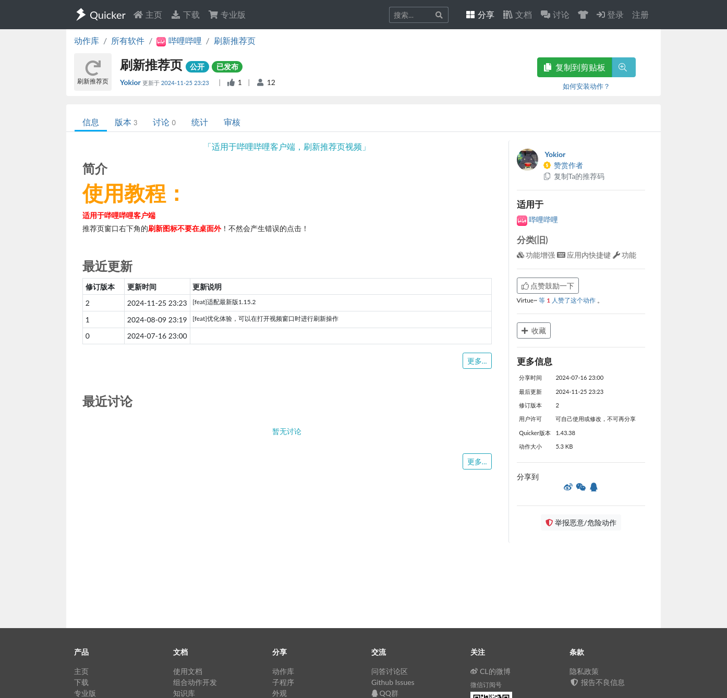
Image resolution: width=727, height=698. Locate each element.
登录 (610, 14)
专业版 (227, 14)
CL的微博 (490, 671)
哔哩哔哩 (538, 219)
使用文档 (187, 671)
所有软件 (127, 40)
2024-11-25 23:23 (186, 82)
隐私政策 (584, 671)
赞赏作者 (563, 165)
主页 (147, 14)
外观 (279, 693)
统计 (199, 122)
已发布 (227, 66)
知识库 (184, 693)
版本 (126, 122)
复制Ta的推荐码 (574, 176)
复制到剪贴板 (574, 67)
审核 (232, 122)
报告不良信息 (597, 682)
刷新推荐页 (235, 40)
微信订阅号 (486, 685)
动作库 (86, 40)
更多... (477, 360)
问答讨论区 (389, 671)
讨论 (164, 122)
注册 (640, 14)
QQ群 (384, 693)
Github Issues (393, 682)
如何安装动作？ (586, 86)
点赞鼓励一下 (548, 285)
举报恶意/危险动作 (581, 522)
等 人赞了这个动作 (568, 300)
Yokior (131, 82)
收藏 (534, 330)
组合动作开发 (195, 682)
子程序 (283, 682)
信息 (90, 122)
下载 (185, 14)
